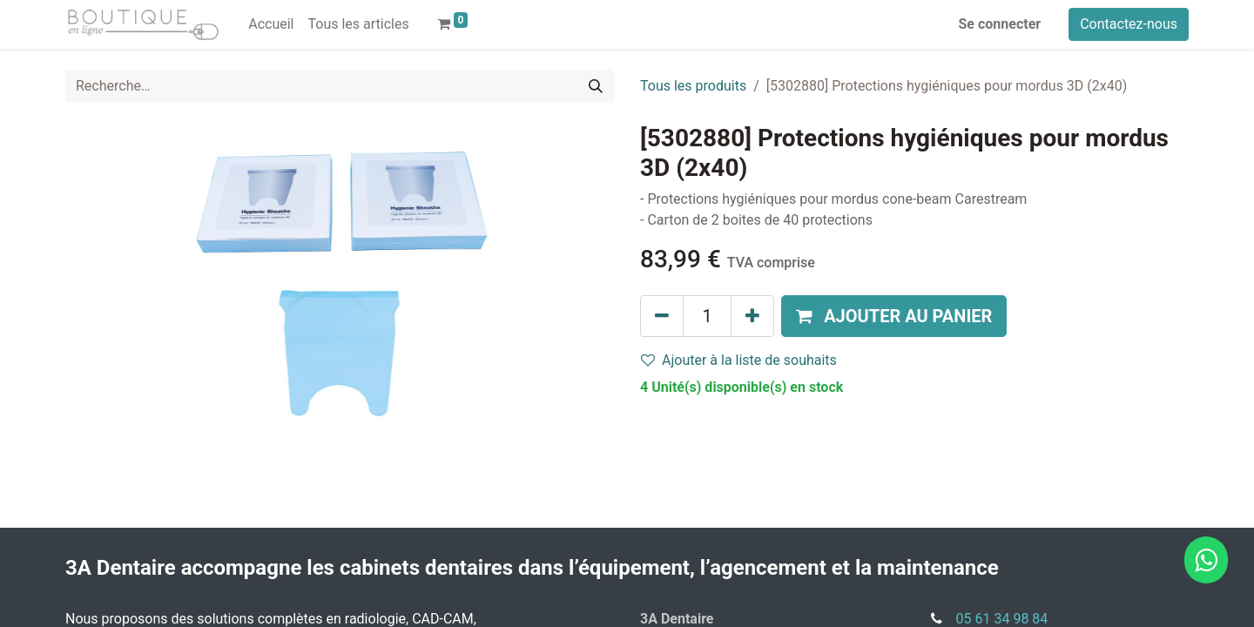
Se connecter (1000, 24)
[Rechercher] (595, 86)
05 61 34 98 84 (1002, 618)
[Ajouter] (752, 316)
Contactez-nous (1128, 24)
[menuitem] (270, 24)
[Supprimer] (662, 316)
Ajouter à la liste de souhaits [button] (739, 360)
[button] (894, 316)
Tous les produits (693, 86)
